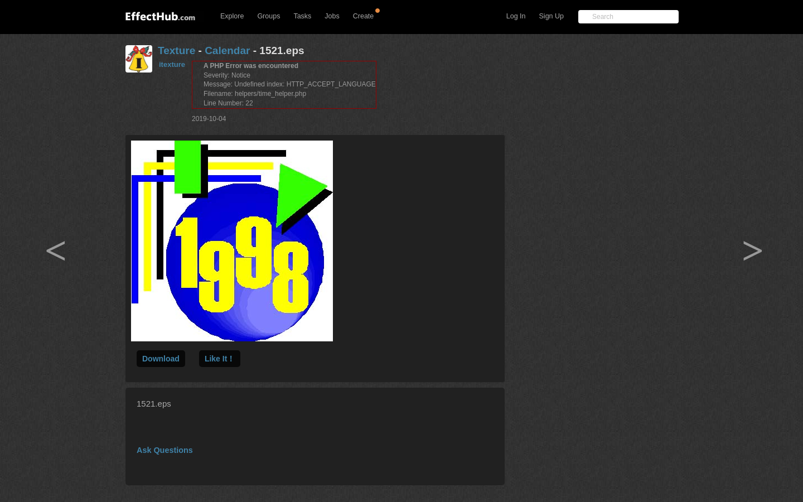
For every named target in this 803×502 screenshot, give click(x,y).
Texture (176, 50)
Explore (232, 16)
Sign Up (551, 16)
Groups (268, 16)
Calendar (227, 50)
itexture (172, 64)
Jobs (332, 16)
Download (161, 358)
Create (363, 16)
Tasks (302, 16)
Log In (516, 16)
